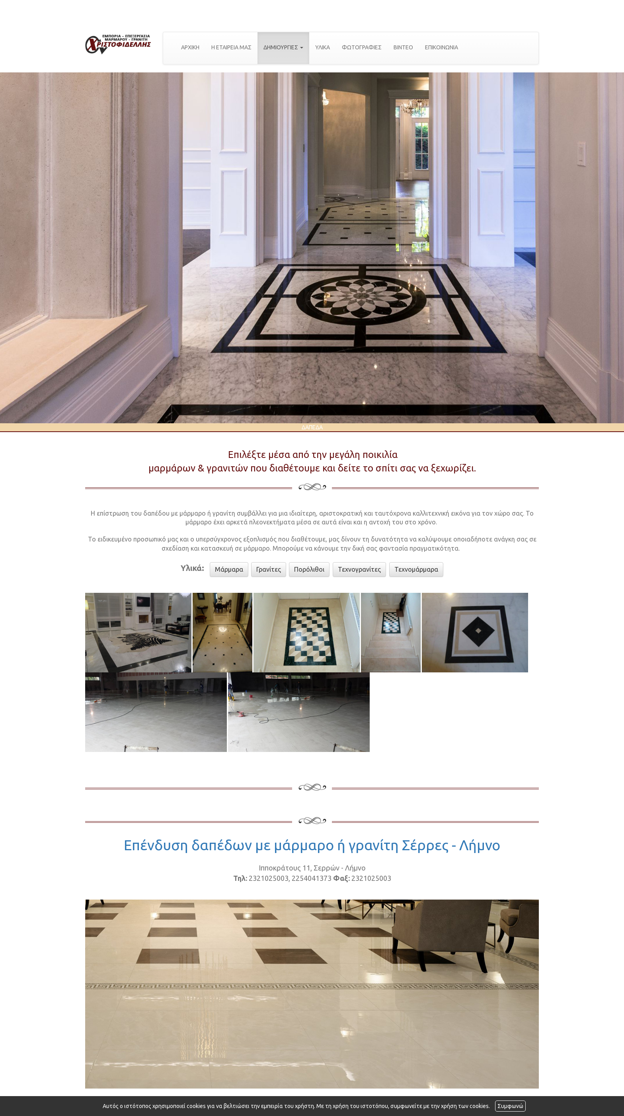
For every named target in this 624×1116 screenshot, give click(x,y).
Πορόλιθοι (309, 569)
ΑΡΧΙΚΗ (190, 47)
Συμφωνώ (510, 1106)
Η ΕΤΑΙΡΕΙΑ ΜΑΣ (231, 47)
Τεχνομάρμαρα (416, 569)
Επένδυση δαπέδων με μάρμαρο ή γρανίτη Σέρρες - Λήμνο (312, 845)
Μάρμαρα (229, 569)
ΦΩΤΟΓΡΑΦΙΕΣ (362, 47)
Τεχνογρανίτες (359, 569)
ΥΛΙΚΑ (322, 47)
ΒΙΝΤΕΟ (403, 47)
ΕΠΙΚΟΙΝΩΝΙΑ (441, 47)
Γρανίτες (268, 569)
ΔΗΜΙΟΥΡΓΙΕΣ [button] (283, 47)
